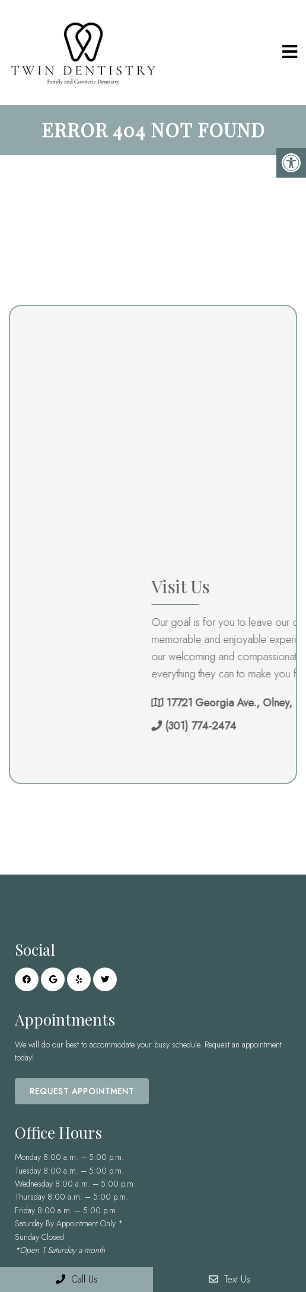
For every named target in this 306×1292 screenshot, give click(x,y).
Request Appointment (82, 1091)
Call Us (77, 1279)
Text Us (229, 1279)
